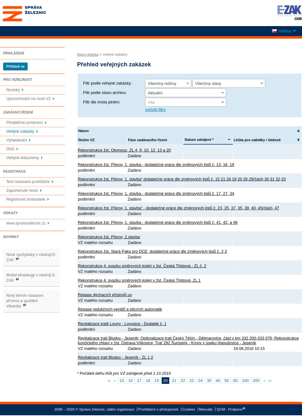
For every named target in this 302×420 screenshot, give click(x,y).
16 (130, 380)
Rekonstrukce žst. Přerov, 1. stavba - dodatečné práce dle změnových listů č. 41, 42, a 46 (158, 222)
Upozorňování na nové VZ (28, 99)
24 (200, 380)
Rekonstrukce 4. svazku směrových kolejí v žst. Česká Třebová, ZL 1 (139, 280)
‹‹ (109, 380)
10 (122, 380)
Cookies (188, 409)
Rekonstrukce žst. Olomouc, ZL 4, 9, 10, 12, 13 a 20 (124, 150)
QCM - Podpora (229, 409)
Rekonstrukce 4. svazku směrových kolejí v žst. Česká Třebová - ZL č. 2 (142, 265)
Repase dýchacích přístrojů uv (105, 294)
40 (218, 380)
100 (245, 380)
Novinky (13, 90)
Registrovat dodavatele (25, 199)
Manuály (206, 409)
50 (226, 380)
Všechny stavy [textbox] (208, 83)
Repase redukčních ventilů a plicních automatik (120, 309)
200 (256, 380)
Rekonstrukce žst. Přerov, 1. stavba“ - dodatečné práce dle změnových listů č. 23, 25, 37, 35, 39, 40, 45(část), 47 (178, 208)
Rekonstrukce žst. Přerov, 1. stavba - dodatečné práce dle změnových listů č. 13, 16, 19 (156, 164)
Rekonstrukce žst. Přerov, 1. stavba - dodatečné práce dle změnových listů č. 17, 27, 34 (156, 193)
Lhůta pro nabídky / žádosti (257, 140)
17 (139, 380)
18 (148, 380)
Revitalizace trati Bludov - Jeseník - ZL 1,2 (115, 357)
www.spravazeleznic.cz (26, 223)
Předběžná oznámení (24, 122)
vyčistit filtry (155, 109)
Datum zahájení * (199, 139)
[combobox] (168, 83)
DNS (10, 149)
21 (174, 380)
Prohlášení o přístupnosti (158, 409)
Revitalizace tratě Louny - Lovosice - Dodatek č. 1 (122, 323)
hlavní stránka (87, 54)
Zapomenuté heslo (22, 190)
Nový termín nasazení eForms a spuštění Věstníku (24, 300)
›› (270, 380)
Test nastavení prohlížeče (28, 182)
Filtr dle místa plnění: (101, 102)
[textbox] (185, 102)
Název (83, 131)
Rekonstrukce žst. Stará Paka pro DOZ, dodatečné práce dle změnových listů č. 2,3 (152, 251)
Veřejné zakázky (20, 131)
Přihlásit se (15, 66)
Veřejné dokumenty (22, 158)
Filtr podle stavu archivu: (105, 92)
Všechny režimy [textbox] (162, 83)
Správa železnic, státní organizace (36, 13)
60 (235, 380)
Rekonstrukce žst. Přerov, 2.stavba (109, 237)
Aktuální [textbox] (155, 93)
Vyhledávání (16, 140)
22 (183, 380)
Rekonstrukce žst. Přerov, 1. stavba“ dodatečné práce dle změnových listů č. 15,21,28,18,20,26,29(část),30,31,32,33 (182, 179)
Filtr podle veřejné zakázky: (107, 83)
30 (209, 380)
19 (156, 380)
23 (191, 380)
